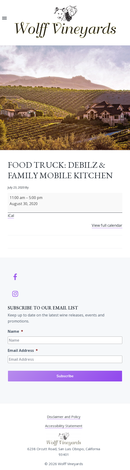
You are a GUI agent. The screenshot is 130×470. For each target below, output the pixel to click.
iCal (11, 215)
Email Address (23, 350)
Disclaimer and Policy (64, 416)
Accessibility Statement (63, 425)
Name (15, 331)
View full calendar (107, 225)
